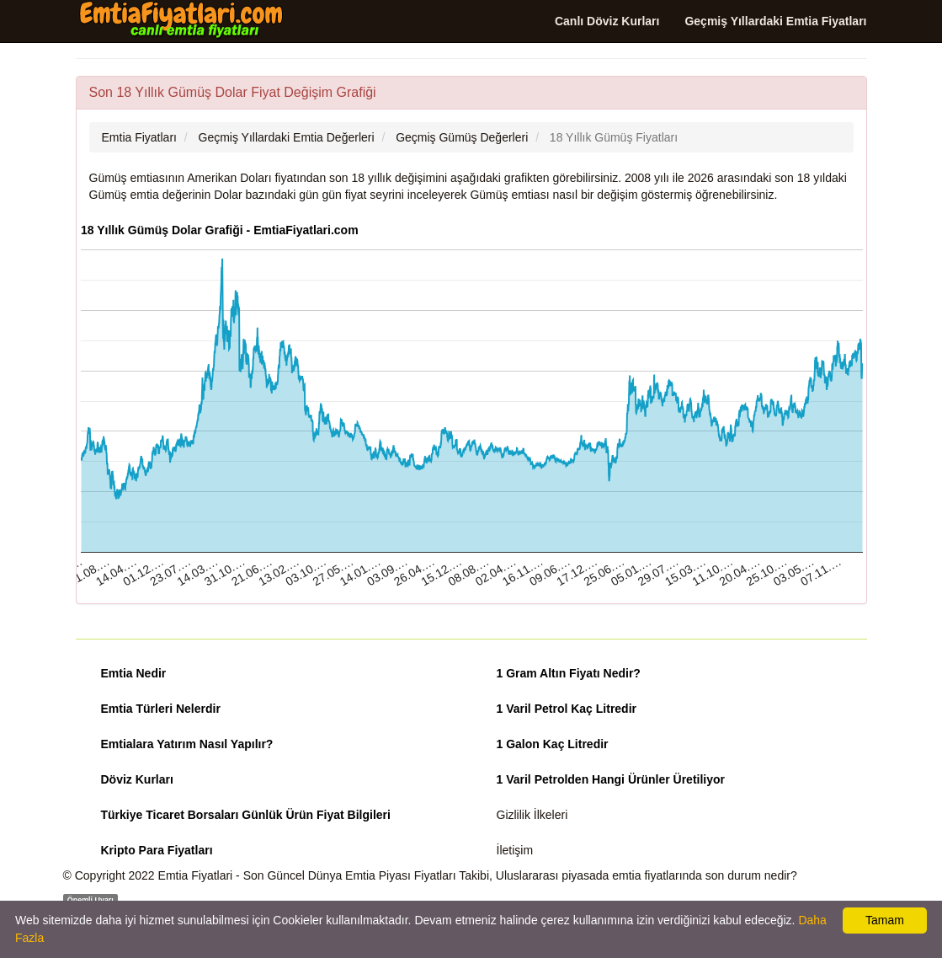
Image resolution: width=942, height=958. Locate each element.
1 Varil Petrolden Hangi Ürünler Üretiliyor (611, 779)
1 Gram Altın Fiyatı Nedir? (569, 673)
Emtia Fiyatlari (195, 875)
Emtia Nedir (134, 673)
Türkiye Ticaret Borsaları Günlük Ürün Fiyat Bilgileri (246, 815)
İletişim (515, 850)
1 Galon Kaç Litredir (553, 744)
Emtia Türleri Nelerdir (161, 708)
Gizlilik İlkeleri (532, 815)
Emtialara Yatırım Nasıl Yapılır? (187, 744)
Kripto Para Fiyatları (157, 850)
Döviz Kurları (137, 779)
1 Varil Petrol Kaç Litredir (567, 708)
